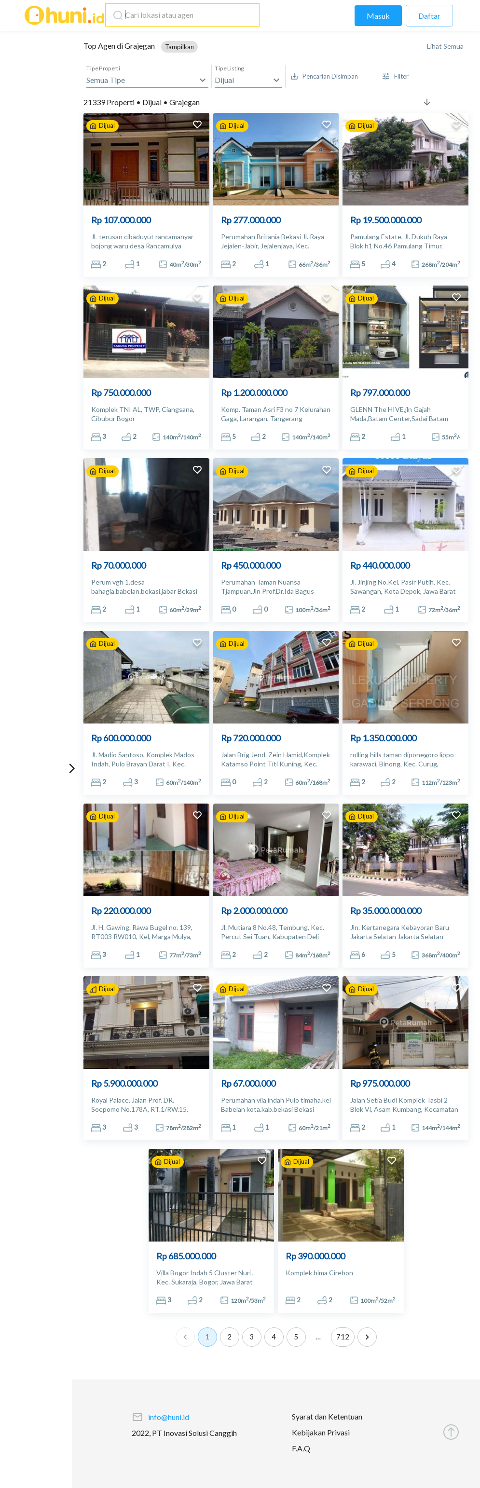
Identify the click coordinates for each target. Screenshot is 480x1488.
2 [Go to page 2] (229, 1337)
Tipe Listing (229, 68)
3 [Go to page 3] (252, 1337)
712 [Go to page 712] (342, 1337)
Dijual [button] (224, 79)
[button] (179, 47)
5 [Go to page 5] (296, 1337)
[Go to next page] (367, 1337)
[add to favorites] (197, 126)
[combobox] (180, 15)
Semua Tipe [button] (105, 79)
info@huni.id (168, 1416)
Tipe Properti (103, 68)
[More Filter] (395, 76)
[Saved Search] (324, 76)
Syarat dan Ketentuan (327, 1416)
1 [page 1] (207, 1337)
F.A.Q (301, 1448)
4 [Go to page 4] (274, 1337)
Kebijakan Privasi (321, 1432)
